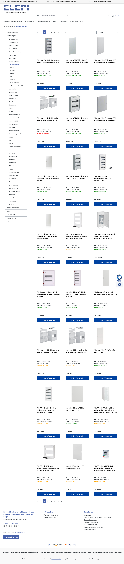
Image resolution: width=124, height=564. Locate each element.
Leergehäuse (12, 98)
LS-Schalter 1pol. (13, 39)
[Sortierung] (107, 32)
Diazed (11, 111)
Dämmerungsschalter (14, 146)
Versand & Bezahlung (51, 515)
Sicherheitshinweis (90, 529)
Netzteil (11, 169)
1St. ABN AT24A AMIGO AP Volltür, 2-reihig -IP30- (75, 467)
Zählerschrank (13, 92)
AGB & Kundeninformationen (93, 527)
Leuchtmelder (12, 162)
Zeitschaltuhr (12, 201)
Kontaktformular (20, 532)
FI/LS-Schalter (13, 48)
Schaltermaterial (12, 32)
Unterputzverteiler (14, 61)
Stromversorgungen (14, 191)
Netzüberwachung (14, 172)
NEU (8, 222)
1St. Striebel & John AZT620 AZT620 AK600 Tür (75, 409)
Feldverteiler (12, 89)
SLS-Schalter (12, 58)
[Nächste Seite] (61, 32)
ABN (11, 76)
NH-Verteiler (12, 178)
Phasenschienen (13, 182)
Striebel (12, 73)
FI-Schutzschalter (13, 45)
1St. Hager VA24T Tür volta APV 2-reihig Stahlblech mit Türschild (105, 119)
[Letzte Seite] (65, 32)
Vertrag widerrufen (11, 537)
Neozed (11, 108)
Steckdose (12, 153)
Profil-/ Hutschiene (14, 185)
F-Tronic (12, 70)
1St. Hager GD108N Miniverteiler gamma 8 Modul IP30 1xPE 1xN (48, 351)
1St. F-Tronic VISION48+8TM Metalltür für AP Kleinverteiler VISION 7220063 (47, 236)
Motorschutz (12, 166)
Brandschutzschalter (14, 118)
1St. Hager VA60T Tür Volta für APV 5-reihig (104, 351)
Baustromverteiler (14, 95)
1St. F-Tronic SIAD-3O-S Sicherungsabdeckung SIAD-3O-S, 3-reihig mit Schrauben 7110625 (77, 236)
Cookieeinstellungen (90, 525)
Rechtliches (88, 512)
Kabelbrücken (13, 156)
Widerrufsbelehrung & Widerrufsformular (97, 517)
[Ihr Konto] (108, 15)
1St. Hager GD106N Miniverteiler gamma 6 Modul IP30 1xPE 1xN (76, 351)
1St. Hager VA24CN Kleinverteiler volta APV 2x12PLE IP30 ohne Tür (77, 119)
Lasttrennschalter (13, 124)
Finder (10, 150)
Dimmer (11, 137)
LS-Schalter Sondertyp (15, 52)
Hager (11, 67)
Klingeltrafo (12, 159)
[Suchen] (38, 15)
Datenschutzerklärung (91, 522)
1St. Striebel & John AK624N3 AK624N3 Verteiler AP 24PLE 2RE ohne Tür (48, 294)
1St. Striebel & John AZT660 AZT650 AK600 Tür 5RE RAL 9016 (105, 293)
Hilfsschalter (12, 127)
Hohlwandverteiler (14, 82)
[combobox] (53, 15)
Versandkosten (56, 559)
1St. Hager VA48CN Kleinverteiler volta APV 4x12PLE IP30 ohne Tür (48, 61)
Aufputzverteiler (14, 64)
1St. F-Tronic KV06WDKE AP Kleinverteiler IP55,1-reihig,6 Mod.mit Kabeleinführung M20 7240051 (104, 468)
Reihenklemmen (13, 188)
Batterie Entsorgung (90, 520)
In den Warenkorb (49, 88)
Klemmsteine (12, 105)
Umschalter (12, 198)
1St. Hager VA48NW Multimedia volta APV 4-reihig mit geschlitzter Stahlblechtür (104, 236)
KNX (8, 211)
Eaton (10, 140)
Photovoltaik (11, 215)
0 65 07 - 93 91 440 (10, 523)
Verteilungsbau (12, 36)
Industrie (11, 143)
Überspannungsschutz (15, 134)
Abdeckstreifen (13, 102)
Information (48, 512)
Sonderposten (11, 218)
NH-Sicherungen (13, 175)
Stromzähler (12, 194)
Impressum (87, 515)
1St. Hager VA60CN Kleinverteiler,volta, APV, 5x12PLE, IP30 (102, 178)
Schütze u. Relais (13, 121)
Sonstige (12, 79)
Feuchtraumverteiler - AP (16, 86)
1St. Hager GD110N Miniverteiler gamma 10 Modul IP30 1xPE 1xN (48, 119)
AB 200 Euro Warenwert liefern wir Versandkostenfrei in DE (21, 1)
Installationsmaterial (13, 208)
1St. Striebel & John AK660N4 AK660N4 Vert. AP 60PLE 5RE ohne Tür (76, 294)
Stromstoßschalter (14, 130)
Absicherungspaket (14, 114)
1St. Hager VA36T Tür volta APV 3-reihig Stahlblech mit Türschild (105, 61)
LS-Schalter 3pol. (13, 42)
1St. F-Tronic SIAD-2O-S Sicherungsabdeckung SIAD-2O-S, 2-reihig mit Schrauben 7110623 (48, 468)
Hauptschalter (12, 55)
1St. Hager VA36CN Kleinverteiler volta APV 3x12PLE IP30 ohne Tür (77, 177)
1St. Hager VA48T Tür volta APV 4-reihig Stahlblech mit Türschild (77, 61)
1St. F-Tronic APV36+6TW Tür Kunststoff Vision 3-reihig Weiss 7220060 (48, 178)
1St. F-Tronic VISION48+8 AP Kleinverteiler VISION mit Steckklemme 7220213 (46, 410)
